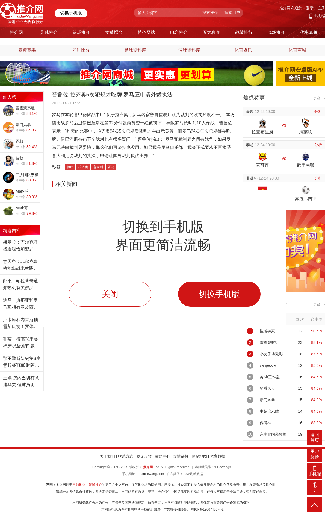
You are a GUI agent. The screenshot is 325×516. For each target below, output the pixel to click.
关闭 (110, 293)
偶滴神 (265, 423)
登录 (310, 8)
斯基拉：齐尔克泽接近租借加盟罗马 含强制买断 (20, 246)
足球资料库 (135, 50)
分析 (318, 111)
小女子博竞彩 (271, 354)
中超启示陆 (269, 411)
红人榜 (9, 97)
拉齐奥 (83, 167)
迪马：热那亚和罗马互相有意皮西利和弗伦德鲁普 (20, 304)
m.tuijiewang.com (151, 474)
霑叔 (19, 141)
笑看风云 (267, 388)
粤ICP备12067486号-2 (207, 509)
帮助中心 (162, 456)
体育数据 (217, 456)
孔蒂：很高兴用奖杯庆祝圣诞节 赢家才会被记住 (21, 343)
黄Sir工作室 (270, 377)
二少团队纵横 (27, 174)
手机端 (319, 16)
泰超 (250, 111)
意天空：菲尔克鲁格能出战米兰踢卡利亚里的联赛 (20, 265)
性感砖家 (267, 331)
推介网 (148, 467)
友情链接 (180, 456)
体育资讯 (243, 50)
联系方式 (125, 456)
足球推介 (78, 485)
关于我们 (107, 456)
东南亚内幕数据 (273, 434)
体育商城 (297, 50)
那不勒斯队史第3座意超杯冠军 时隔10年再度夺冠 (21, 362)
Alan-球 (22, 191)
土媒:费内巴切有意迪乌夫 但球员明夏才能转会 (21, 382)
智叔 (19, 158)
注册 (321, 8)
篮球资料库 (189, 50)
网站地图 (199, 456)
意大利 (98, 167)
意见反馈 (144, 456)
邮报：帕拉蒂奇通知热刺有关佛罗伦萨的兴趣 (20, 284)
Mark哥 (22, 208)
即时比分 (81, 50)
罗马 (111, 167)
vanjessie (268, 365)
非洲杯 (252, 178)
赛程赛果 (27, 50)
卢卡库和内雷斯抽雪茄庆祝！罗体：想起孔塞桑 (20, 323)
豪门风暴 (23, 124)
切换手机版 (71, 13)
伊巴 (70, 167)
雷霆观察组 (25, 108)
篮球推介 (95, 485)
